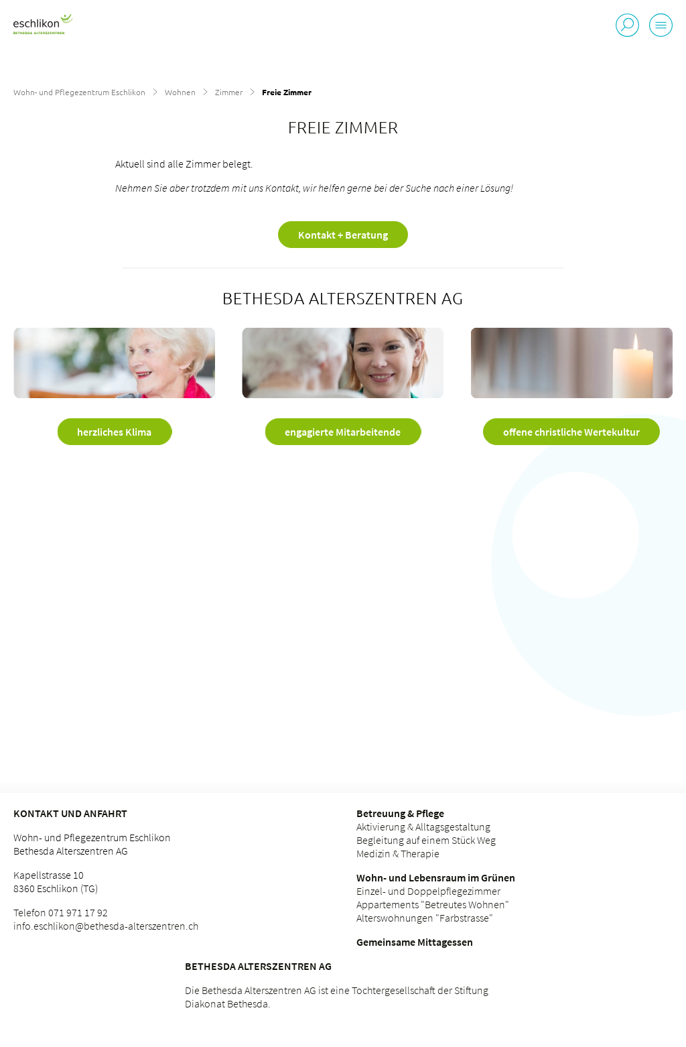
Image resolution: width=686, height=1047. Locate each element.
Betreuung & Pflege (400, 813)
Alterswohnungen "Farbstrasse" (424, 917)
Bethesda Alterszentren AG (258, 966)
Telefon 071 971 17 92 (60, 912)
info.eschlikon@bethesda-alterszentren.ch (105, 925)
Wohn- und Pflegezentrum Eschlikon (79, 91)
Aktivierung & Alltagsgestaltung (423, 826)
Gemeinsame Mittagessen (414, 941)
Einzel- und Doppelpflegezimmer (428, 891)
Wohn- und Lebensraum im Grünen (435, 877)
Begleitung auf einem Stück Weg (426, 840)
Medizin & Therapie (397, 853)
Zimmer (229, 91)
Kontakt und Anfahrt (70, 813)
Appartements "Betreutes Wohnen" (432, 904)
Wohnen (180, 91)
